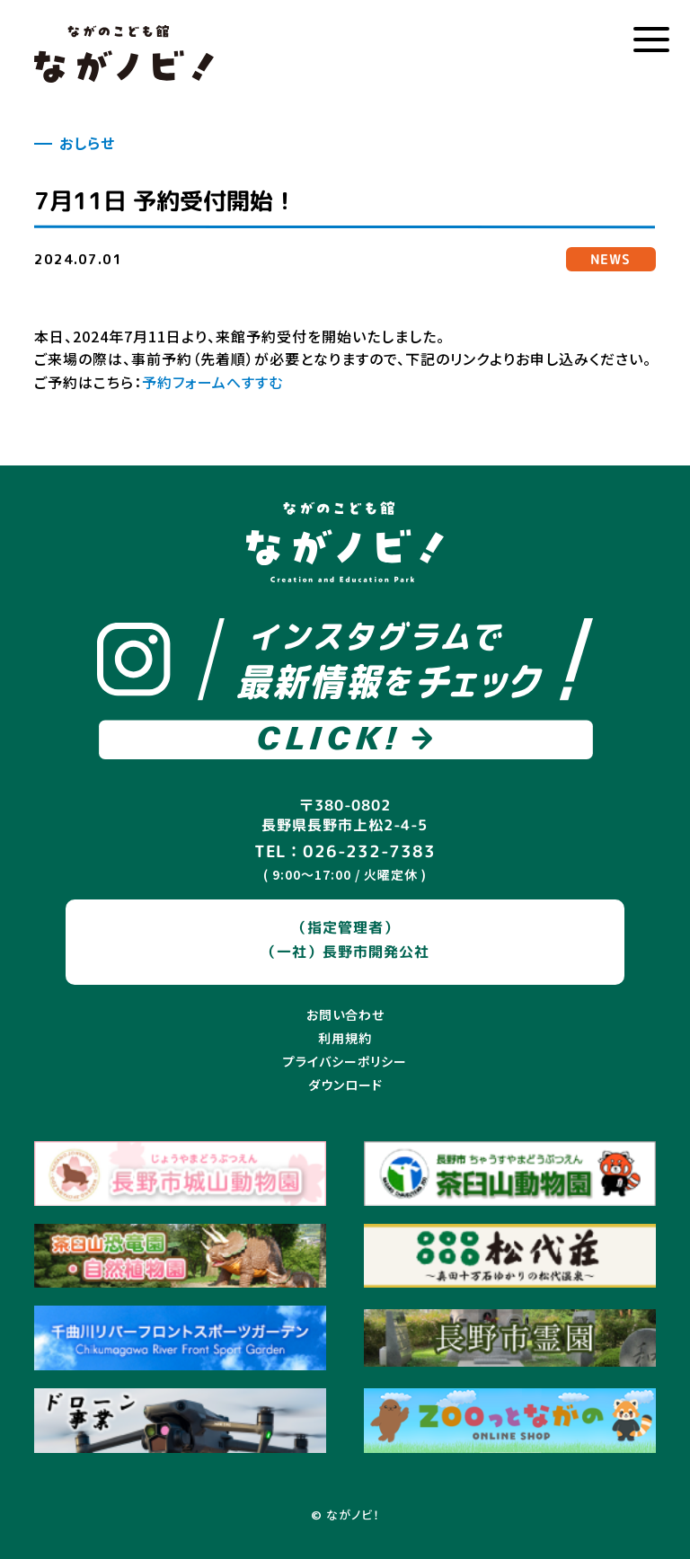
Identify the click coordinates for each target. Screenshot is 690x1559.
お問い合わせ (345, 1014)
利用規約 (345, 1038)
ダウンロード (345, 1085)
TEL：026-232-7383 (345, 851)
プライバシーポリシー (345, 1061)
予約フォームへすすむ (212, 382)
